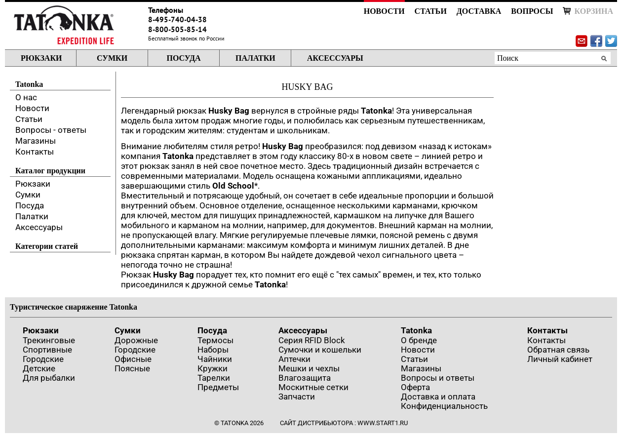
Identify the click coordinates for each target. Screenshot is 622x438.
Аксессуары (335, 58)
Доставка (479, 11)
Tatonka (416, 330)
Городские (43, 359)
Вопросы (532, 11)
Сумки (112, 58)
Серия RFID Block (311, 340)
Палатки (255, 58)
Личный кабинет (559, 359)
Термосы (215, 340)
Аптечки (294, 359)
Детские (39, 368)
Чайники (214, 359)
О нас (26, 97)
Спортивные (47, 350)
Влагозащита (304, 378)
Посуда (183, 58)
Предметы (218, 387)
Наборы (213, 350)
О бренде (419, 340)
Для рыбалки (49, 378)
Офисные (133, 359)
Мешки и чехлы (309, 368)
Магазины (35, 141)
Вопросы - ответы (50, 130)
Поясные (132, 368)
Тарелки (213, 378)
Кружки (212, 368)
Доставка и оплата (438, 396)
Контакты (34, 152)
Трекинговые (49, 340)
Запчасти (296, 396)
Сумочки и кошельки (319, 350)
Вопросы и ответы (437, 378)
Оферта (415, 387)
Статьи (431, 11)
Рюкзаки (41, 58)
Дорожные (136, 340)
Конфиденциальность (444, 406)
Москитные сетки (313, 387)
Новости (384, 11)
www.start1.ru (382, 423)
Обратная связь (558, 350)
